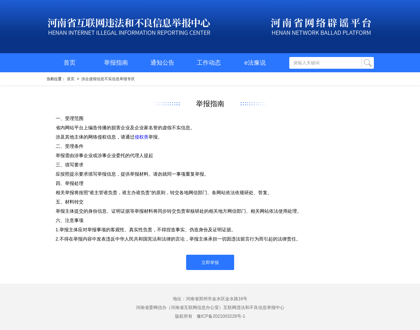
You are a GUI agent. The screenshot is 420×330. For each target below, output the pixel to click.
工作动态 (209, 62)
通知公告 (162, 62)
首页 (70, 62)
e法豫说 (255, 62)
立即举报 (210, 262)
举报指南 (116, 62)
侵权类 (141, 137)
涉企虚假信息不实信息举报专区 (108, 79)
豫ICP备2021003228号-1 (221, 316)
